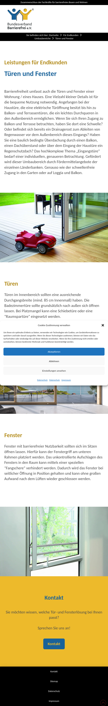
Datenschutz (42, 380)
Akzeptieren (54, 351)
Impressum (66, 380)
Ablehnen (54, 361)
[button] (103, 325)
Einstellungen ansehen (54, 370)
